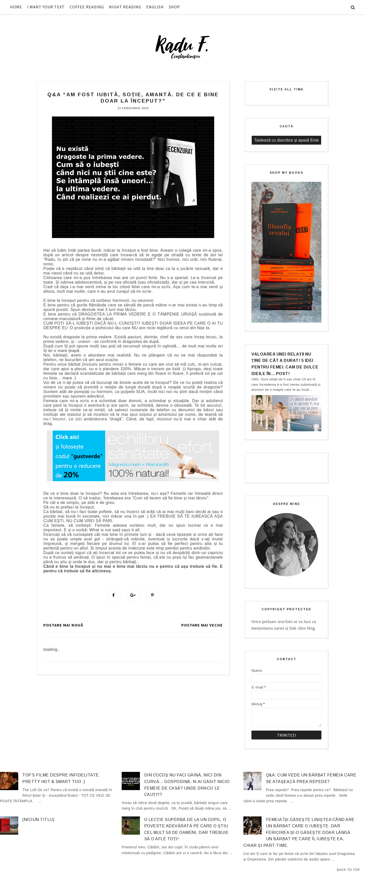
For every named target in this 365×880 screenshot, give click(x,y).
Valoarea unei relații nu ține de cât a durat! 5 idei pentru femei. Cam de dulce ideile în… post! (284, 364)
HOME (16, 6)
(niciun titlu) (38, 819)
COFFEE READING (87, 6)
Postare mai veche (202, 625)
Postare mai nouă (63, 625)
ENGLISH (155, 6)
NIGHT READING (125, 6)
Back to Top (348, 870)
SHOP (174, 6)
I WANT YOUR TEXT (46, 6)
